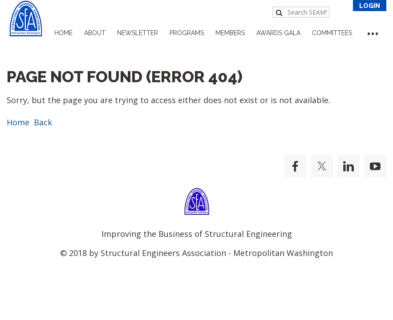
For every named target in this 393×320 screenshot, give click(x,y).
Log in (369, 5)
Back (43, 122)
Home (18, 122)
